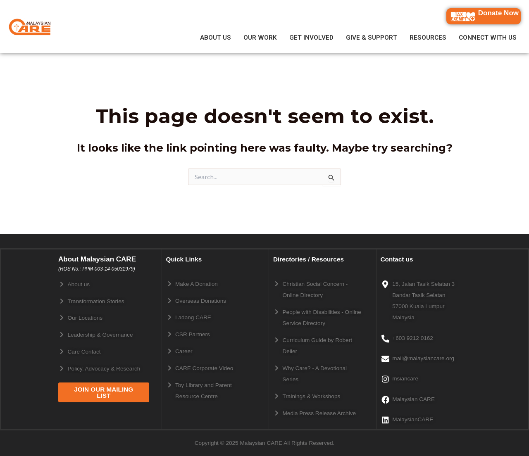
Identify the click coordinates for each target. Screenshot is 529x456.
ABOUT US (215, 38)
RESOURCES (428, 38)
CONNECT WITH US (488, 38)
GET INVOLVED (311, 38)
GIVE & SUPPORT (371, 38)
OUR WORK (260, 38)
